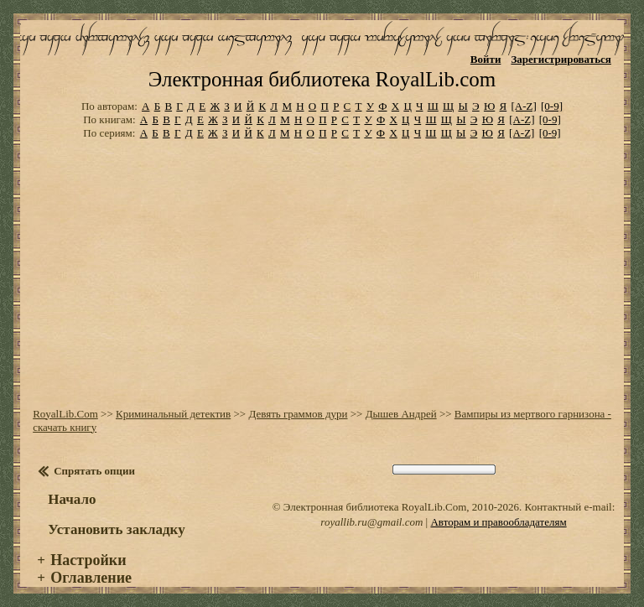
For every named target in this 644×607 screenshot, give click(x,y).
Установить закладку (116, 529)
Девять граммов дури (297, 413)
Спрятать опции (94, 470)
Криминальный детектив (173, 413)
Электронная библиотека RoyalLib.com (322, 79)
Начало (72, 499)
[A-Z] (523, 106)
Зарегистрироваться (560, 59)
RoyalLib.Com (65, 413)
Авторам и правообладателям (498, 522)
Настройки (88, 560)
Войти (485, 59)
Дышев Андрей (401, 413)
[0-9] (552, 106)
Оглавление (91, 577)
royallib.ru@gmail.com (371, 522)
